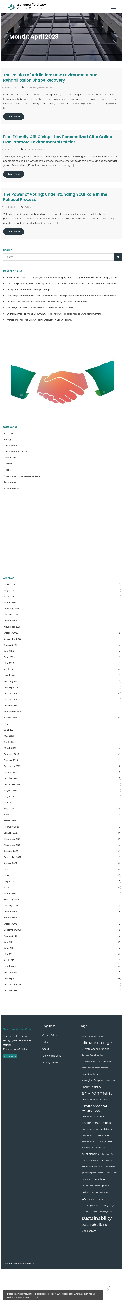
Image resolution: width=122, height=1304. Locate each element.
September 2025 (12, 639)
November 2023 (12, 772)
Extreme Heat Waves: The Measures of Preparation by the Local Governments (47, 301)
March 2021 (10, 966)
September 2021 (12, 930)
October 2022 (11, 851)
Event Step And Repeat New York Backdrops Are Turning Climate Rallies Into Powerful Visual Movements (61, 295)
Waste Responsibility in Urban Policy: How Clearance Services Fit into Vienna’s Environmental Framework (61, 283)
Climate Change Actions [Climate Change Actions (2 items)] (95, 1049)
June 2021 (9, 948)
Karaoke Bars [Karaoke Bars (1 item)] (111, 1173)
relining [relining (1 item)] (85, 1212)
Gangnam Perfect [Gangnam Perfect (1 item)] (109, 1154)
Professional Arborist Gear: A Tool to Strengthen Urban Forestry (39, 320)
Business (8, 433)
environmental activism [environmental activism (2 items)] (95, 1099)
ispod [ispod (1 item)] (100, 1173)
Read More (13, 116)
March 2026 (10, 602)
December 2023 (12, 766)
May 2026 (9, 590)
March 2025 (10, 675)
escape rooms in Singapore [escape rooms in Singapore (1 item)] (93, 1148)
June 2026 (9, 584)
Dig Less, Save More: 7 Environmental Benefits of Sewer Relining (40, 307)
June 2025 (9, 657)
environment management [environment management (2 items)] (97, 1141)
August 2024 (10, 717)
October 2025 (11, 633)
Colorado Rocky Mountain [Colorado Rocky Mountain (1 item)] (93, 1055)
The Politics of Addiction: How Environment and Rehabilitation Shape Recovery (50, 77)
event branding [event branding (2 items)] (90, 1153)
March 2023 (10, 820)
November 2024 (12, 699)
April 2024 (9, 742)
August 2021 (10, 936)
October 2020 (11, 990)
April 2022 (9, 887)
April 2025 (9, 669)
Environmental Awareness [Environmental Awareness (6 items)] (94, 1108)
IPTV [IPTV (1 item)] (101, 1167)
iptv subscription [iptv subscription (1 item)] (89, 1173)
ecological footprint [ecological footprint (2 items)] (93, 1080)
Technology (10, 482)
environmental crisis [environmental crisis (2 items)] (93, 1116)
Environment (31, 87)
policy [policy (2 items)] (105, 1185)
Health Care (10, 457)
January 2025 (11, 687)
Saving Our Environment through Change (28, 289)
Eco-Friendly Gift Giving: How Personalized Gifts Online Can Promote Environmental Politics (57, 139)
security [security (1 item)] (94, 1212)
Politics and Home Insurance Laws (22, 476)
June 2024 (9, 729)
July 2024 (9, 723)
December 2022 (12, 839)
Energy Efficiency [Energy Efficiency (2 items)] (91, 1086)
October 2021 (11, 923)
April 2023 (9, 814)
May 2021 (8, 954)
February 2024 (11, 754)
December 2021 (12, 911)
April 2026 (9, 596)
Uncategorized (11, 488)
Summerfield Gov (31, 5)
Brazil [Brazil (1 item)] (101, 1036)
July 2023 (9, 796)
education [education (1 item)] (110, 1081)
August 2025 (10, 645)
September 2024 (12, 711)
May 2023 (9, 808)
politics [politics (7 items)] (88, 1198)
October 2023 (11, 778)
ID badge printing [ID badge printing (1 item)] (89, 1167)
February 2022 (11, 899)
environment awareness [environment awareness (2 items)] (95, 1135)
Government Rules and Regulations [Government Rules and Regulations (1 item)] (97, 1160)
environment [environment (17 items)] (97, 1093)
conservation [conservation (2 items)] (89, 1061)
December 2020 (12, 984)
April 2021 (9, 960)
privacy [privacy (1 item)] (100, 1199)
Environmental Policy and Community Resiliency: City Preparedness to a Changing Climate (53, 313)
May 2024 (9, 736)
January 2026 (11, 614)
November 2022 (12, 845)
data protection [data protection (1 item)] (105, 1062)
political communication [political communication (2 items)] (95, 1192)
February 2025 (11, 681)
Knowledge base (51, 1055)
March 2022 (10, 893)
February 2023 (11, 826)
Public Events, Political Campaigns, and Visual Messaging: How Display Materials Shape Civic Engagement (62, 277)
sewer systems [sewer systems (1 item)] (106, 1212)
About (45, 1049)
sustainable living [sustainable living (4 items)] (94, 1224)
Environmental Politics (35, 149)
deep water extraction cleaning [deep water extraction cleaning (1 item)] (95, 1068)
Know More (10, 1056)
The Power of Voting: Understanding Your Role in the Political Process (55, 197)
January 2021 (10, 978)
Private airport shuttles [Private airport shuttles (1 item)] (91, 1206)
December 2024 (12, 693)
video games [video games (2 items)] (89, 1231)
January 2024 (11, 760)
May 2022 (9, 881)
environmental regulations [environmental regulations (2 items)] (97, 1129)
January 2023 (11, 833)
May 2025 (9, 663)
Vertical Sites (49, 1035)
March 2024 (10, 748)
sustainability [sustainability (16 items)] (97, 1218)
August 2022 (10, 863)
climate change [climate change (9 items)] (97, 1042)
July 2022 (9, 869)
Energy (7, 439)
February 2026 (11, 608)
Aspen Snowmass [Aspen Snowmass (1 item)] (89, 1036)
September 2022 (12, 857)
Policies (41, 87)
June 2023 (9, 802)
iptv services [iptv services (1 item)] (111, 1167)
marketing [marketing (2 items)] (99, 1179)
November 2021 (12, 917)
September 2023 (12, 784)
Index (45, 1042)
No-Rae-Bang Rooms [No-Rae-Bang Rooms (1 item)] (91, 1186)
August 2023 (10, 790)
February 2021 (11, 972)
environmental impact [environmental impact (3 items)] (96, 1122)
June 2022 (9, 875)
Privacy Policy (50, 1062)
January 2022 (11, 905)
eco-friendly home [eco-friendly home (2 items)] (92, 1074)
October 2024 (11, 705)
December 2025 (12, 620)
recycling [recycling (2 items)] (108, 1205)
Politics (49, 87)
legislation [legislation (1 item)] (86, 1179)
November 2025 (12, 626)
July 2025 (9, 651)
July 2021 (8, 942)
